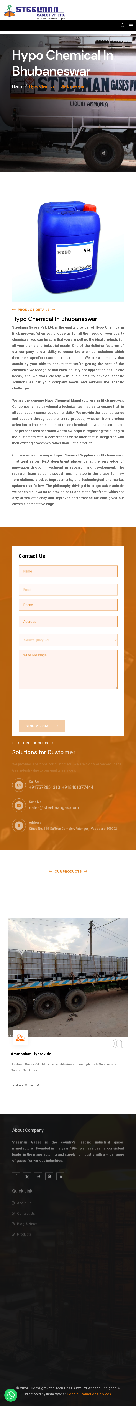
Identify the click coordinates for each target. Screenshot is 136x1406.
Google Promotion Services (89, 1394)
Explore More (25, 1085)
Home (17, 86)
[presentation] (52, 703)
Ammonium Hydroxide (31, 1054)
